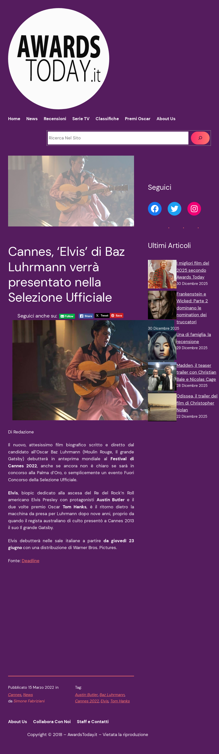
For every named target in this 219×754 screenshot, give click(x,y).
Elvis (104, 701)
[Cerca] (200, 138)
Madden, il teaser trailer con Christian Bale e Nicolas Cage (196, 372)
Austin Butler (86, 694)
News (28, 694)
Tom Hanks (120, 701)
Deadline (30, 560)
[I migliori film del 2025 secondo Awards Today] (162, 275)
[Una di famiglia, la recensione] (162, 346)
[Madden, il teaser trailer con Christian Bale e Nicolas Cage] (162, 377)
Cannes (14, 694)
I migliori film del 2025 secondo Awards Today (193, 270)
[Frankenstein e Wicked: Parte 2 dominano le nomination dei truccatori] (162, 306)
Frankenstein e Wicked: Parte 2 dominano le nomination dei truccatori (192, 308)
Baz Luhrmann (112, 694)
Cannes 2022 (87, 701)
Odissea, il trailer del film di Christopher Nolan (197, 403)
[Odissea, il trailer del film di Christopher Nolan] (162, 408)
